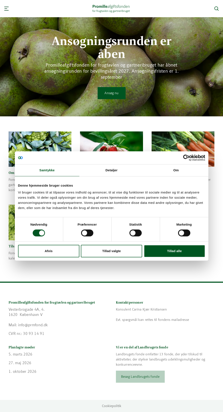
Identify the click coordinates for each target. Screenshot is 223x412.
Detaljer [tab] (112, 170)
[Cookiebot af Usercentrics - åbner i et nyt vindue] (186, 157)
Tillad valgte (111, 251)
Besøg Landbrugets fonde (140, 377)
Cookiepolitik (111, 406)
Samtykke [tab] (47, 170)
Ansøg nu (111, 93)
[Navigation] (6, 8)
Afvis (49, 251)
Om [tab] (176, 170)
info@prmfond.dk (33, 325)
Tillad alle (174, 251)
